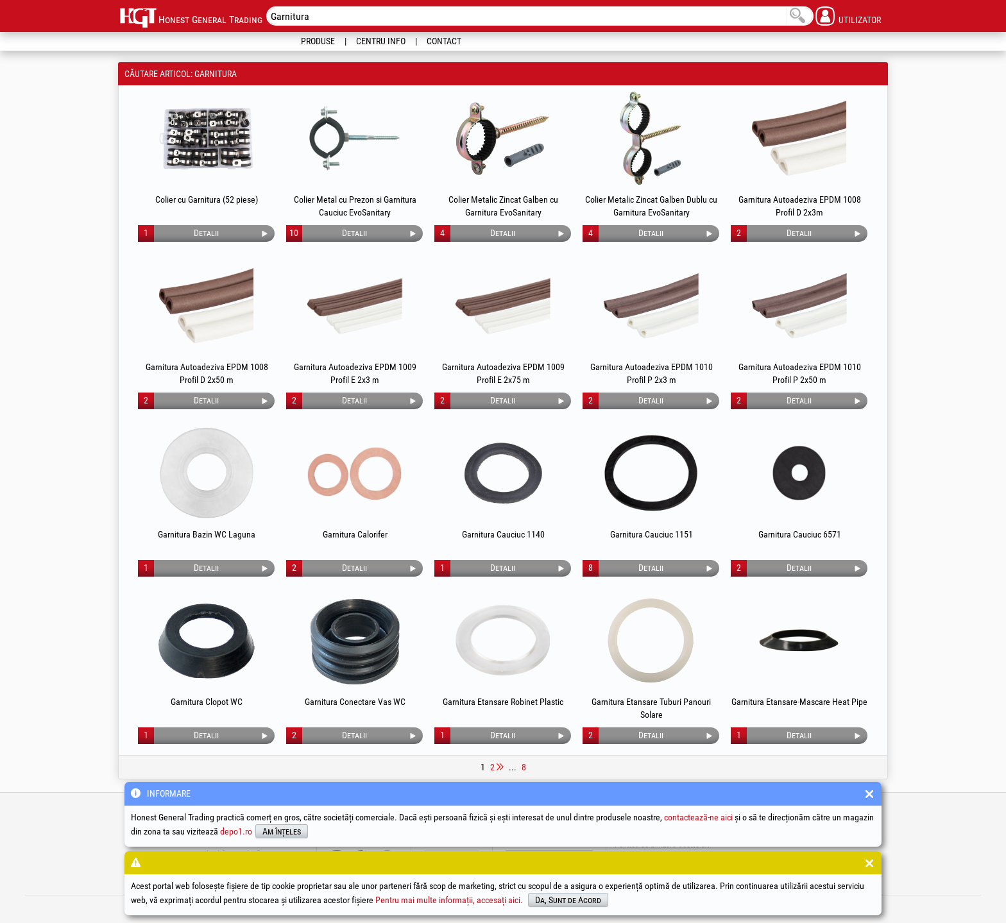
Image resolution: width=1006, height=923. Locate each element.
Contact (444, 41)
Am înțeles (281, 831)
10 (293, 233)
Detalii (206, 233)
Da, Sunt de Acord (568, 900)
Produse (318, 41)
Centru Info (380, 41)
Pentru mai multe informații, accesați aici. (449, 900)
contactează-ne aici (698, 817)
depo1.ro (236, 831)
